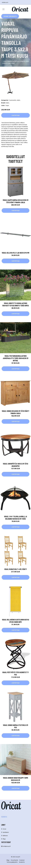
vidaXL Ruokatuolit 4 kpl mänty (15, 569)
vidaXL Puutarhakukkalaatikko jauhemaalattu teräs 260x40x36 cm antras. (15, 358)
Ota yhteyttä (14, 860)
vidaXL (18, 100)
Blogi (4, 839)
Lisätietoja (15, 115)
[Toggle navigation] (3, 9)
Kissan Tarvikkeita (10, 16)
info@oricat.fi (5, 2)
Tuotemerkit (12, 100)
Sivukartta (22, 862)
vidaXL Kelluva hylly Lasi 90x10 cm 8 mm (15, 253)
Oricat (4, 829)
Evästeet (22, 860)
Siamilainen (6, 832)
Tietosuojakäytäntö (12, 862)
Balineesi (5, 835)
